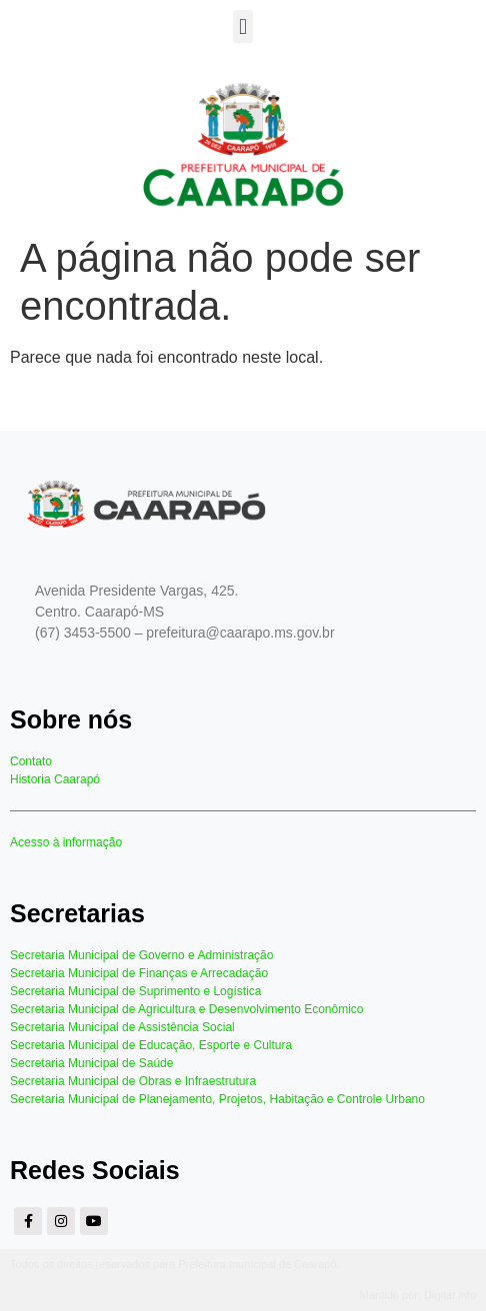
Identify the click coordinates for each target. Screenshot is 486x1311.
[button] (242, 26)
